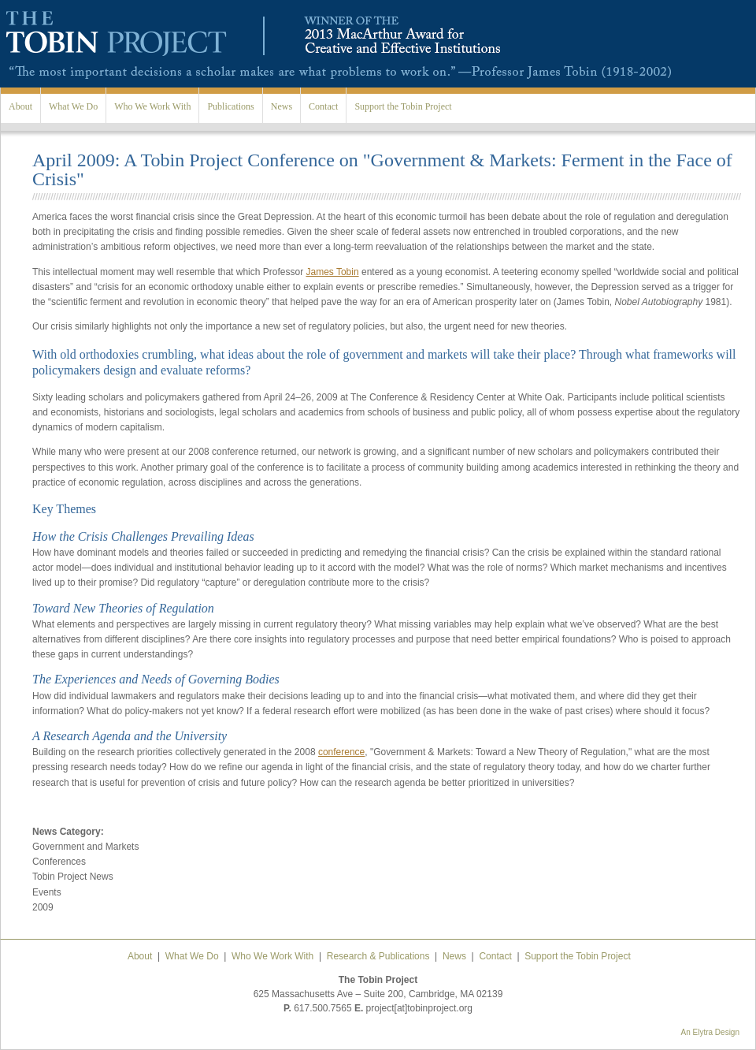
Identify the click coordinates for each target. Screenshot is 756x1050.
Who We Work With (152, 106)
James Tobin (332, 271)
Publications (230, 106)
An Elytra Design (710, 1032)
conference (341, 752)
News (281, 106)
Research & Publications (378, 956)
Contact (323, 106)
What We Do (73, 106)
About (20, 106)
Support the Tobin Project (402, 106)
